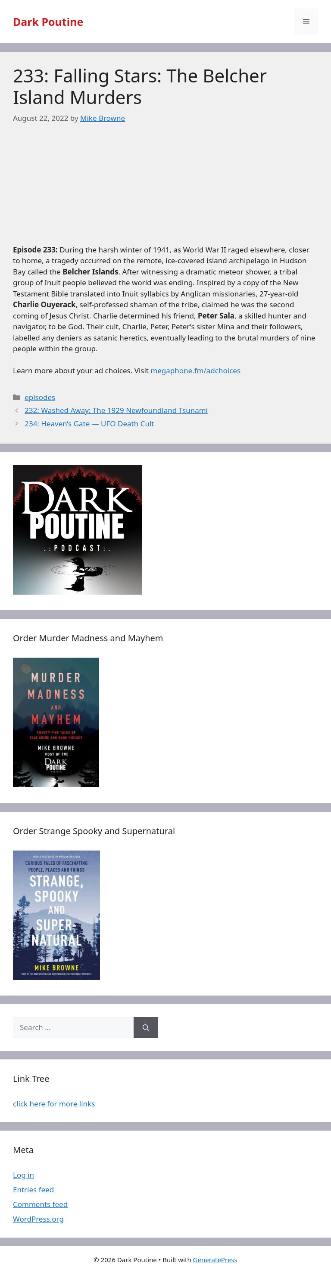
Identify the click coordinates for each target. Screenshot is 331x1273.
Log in (23, 1175)
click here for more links (54, 1104)
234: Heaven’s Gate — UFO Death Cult (89, 424)
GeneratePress (215, 1259)
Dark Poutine (48, 21)
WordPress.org (38, 1219)
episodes (40, 397)
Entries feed (33, 1189)
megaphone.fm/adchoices (195, 370)
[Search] (146, 1027)
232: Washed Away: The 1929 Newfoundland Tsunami (116, 410)
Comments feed (40, 1204)
